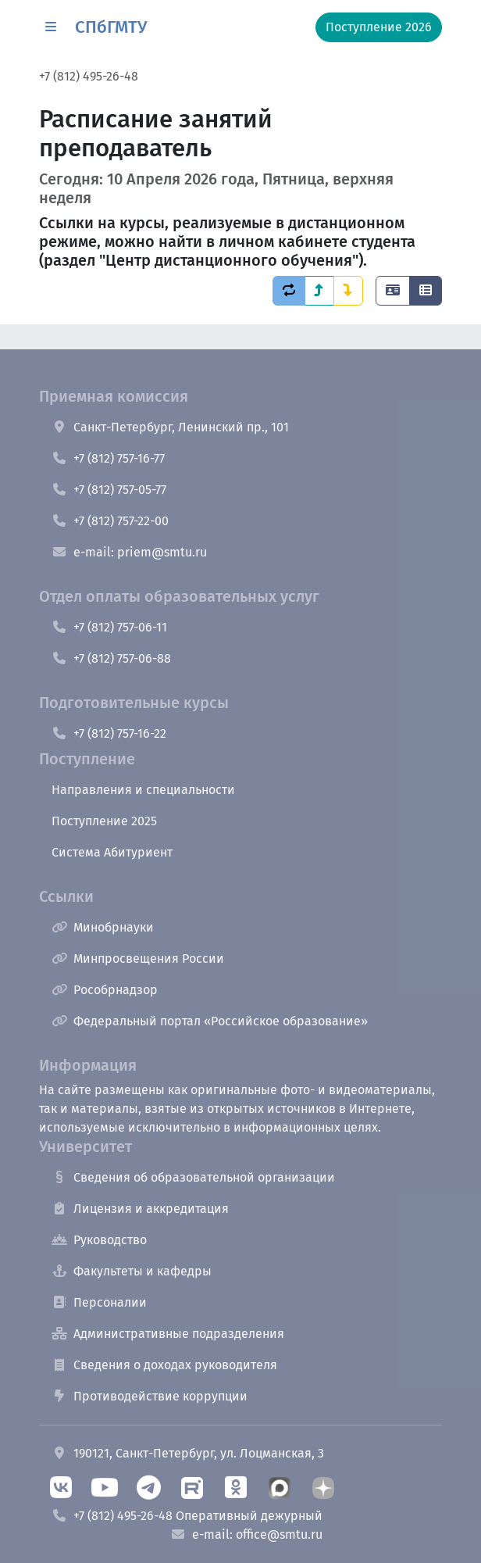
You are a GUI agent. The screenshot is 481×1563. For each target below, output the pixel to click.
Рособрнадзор (105, 989)
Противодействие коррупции (150, 1396)
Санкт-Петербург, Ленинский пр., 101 (170, 427)
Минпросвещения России (138, 958)
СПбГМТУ (111, 27)
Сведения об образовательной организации (193, 1177)
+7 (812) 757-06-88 (111, 658)
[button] (51, 27)
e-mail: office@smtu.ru (246, 1534)
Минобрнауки (103, 927)
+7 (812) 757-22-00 (110, 520)
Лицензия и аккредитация (140, 1208)
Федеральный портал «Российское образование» (210, 1021)
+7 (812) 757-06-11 (109, 627)
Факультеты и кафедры (132, 1271)
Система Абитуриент (112, 852)
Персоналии (99, 1302)
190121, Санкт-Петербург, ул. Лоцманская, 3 (188, 1453)
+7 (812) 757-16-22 (109, 733)
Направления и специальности (143, 789)
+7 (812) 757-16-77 (108, 458)
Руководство (99, 1239)
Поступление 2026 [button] (379, 27)
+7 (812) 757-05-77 (109, 489)
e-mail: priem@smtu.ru (129, 552)
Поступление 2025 (104, 821)
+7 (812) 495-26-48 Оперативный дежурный (187, 1515)
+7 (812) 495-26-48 (88, 76)
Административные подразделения (168, 1333)
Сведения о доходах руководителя (164, 1364)
